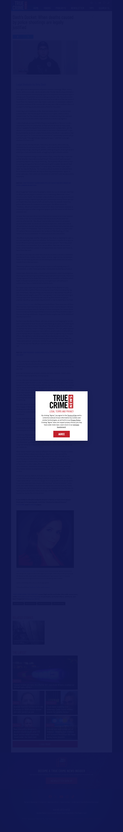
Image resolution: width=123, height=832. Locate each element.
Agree (61, 434)
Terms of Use (72, 415)
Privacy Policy (75, 420)
